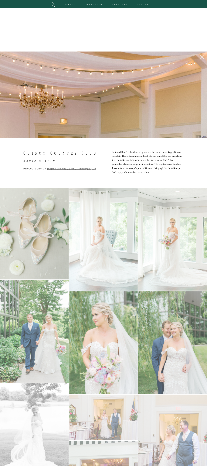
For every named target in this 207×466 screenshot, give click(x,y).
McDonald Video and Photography (71, 168)
